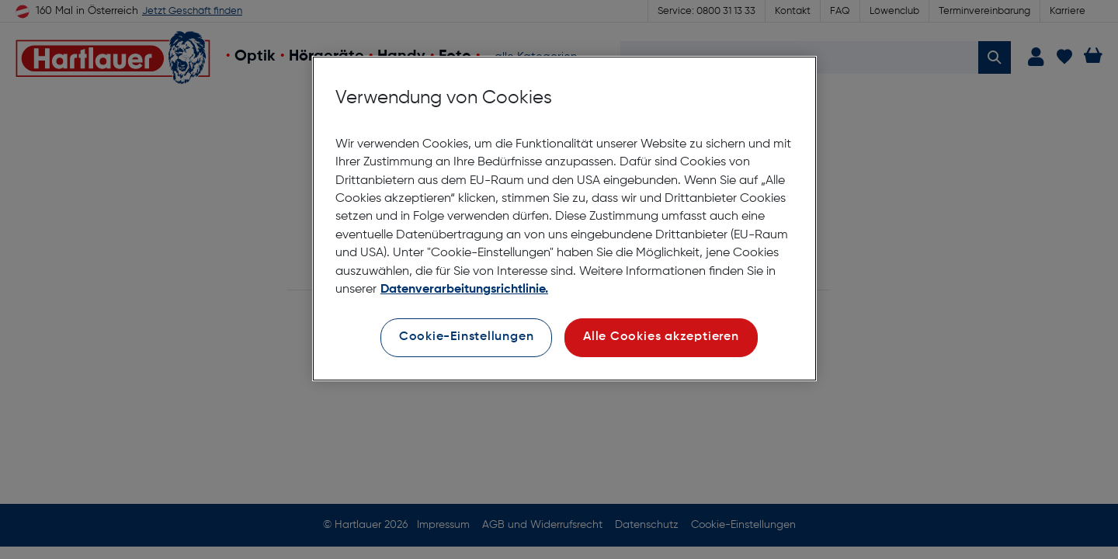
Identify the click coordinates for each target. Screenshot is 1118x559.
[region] (564, 218)
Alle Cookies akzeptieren (661, 337)
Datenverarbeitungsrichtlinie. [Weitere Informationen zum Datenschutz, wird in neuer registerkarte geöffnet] (464, 289)
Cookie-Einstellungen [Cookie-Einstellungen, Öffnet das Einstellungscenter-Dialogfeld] (466, 337)
